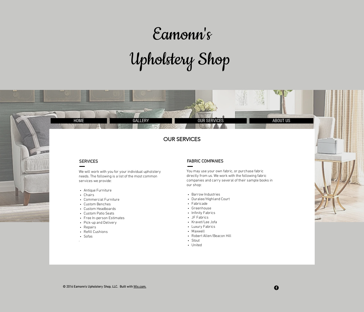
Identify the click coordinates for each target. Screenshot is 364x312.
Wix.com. (140, 287)
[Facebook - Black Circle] (276, 287)
